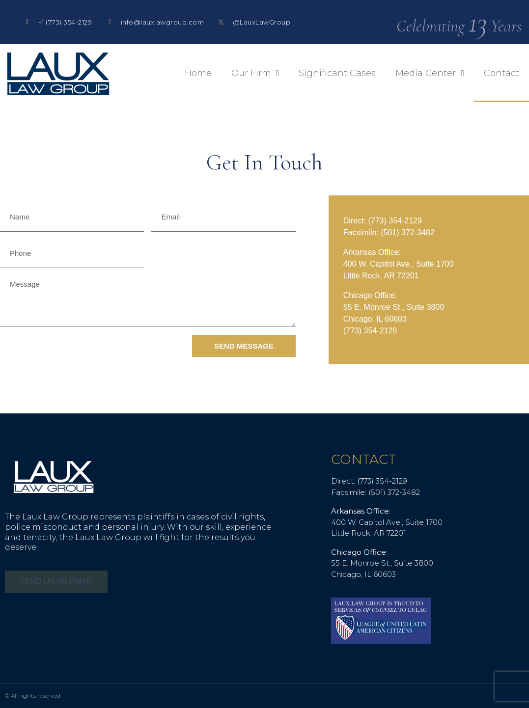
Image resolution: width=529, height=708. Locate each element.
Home (198, 73)
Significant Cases (337, 73)
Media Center (429, 73)
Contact (501, 73)
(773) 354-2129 (394, 221)
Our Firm (255, 73)
